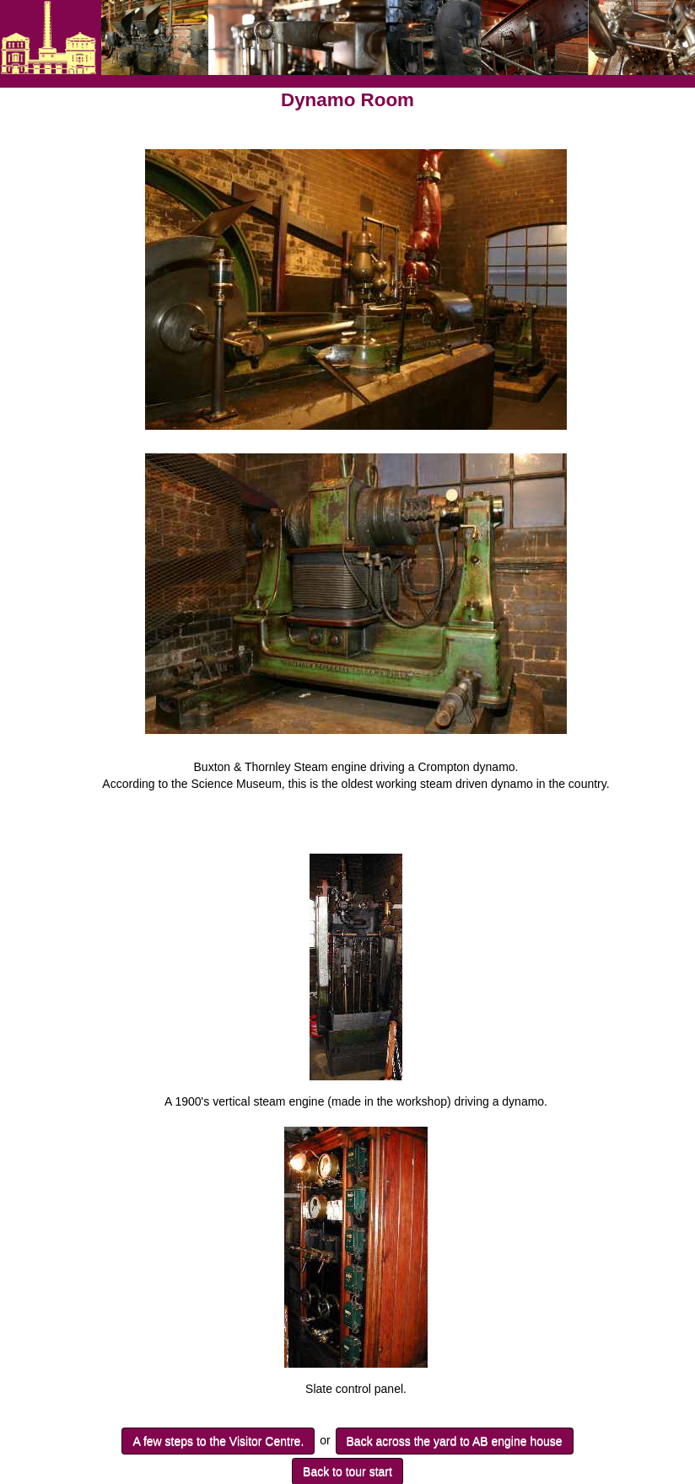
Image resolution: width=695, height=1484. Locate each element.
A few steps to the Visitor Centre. (218, 1441)
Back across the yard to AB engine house (455, 1441)
